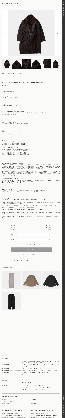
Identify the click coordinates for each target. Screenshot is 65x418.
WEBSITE (5, 410)
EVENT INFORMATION (47, 371)
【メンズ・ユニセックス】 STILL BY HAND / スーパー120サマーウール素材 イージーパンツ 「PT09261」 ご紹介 (40, 351)
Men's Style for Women (28, 372)
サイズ (12, 229)
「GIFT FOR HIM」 (27, 375)
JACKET (21, 63)
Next (54, 28)
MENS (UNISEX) (12, 63)
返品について (29, 250)
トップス (12, 250)
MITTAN (4, 69)
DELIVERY (34, 389)
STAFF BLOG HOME (27, 371)
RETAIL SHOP (34, 393)
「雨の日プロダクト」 (27, 379)
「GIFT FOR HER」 (39, 375)
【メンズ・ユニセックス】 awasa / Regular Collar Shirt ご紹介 (38, 358)
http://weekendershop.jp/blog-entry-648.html (15, 113)
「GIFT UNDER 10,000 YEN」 (30, 377)
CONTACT (4, 396)
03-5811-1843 (50, 407)
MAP (16, 403)
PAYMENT (4, 389)
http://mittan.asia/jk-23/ (9, 104)
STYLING (36, 371)
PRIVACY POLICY (6, 393)
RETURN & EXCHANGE (8, 391)
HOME (3, 63)
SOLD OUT (31, 239)
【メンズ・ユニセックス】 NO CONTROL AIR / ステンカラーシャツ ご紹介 (40, 363)
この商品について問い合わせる (31, 245)
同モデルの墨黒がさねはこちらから (12, 124)
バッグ (22, 250)
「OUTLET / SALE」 (45, 377)
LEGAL (33, 391)
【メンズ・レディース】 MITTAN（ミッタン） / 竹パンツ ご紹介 (39, 360)
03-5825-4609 (21, 407)
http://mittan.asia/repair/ (9, 174)
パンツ (17, 250)
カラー (12, 224)
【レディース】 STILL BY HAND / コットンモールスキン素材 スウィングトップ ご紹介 (41, 355)
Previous (8, 28)
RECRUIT (33, 396)
